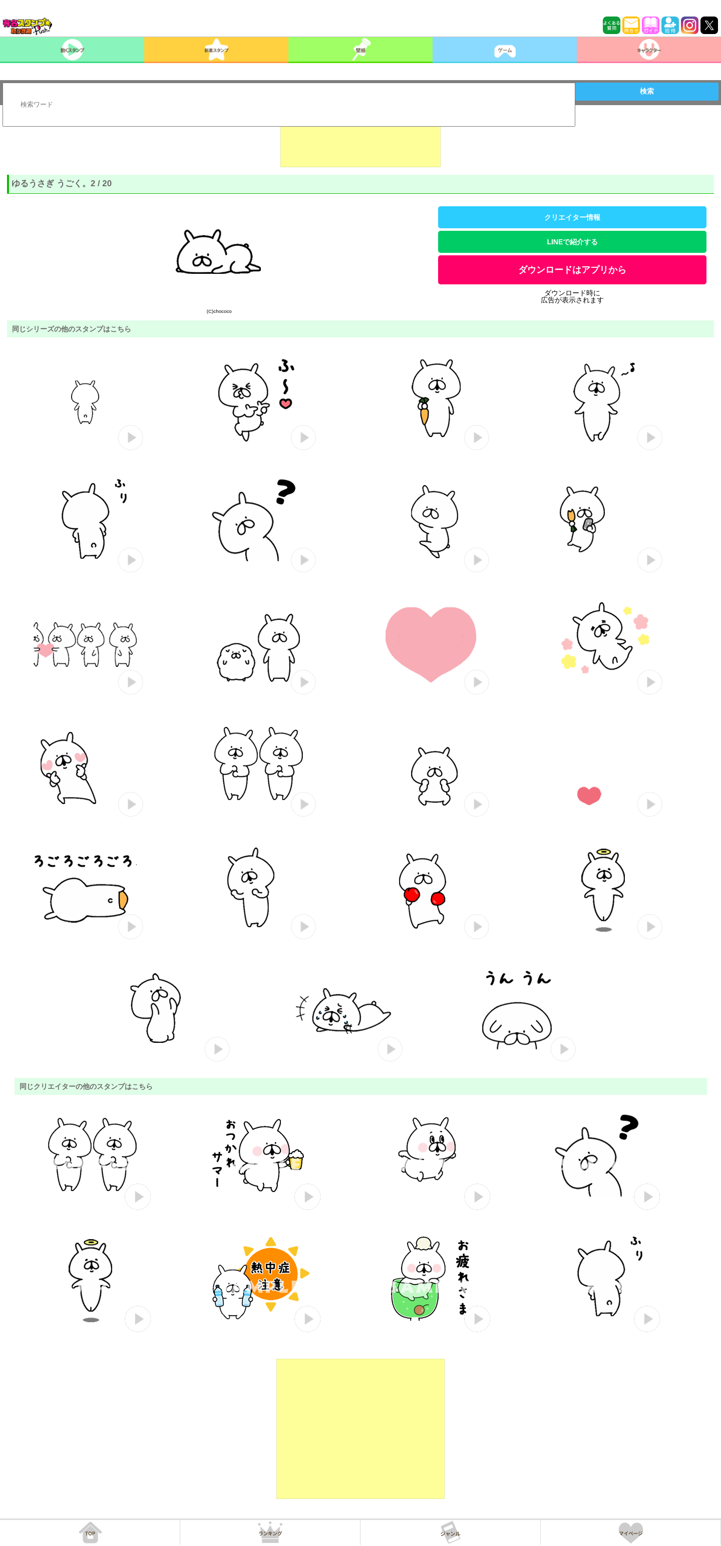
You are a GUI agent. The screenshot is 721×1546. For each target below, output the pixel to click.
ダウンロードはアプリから (572, 270)
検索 (647, 91)
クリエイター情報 (572, 217)
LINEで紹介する (572, 242)
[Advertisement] (360, 142)
